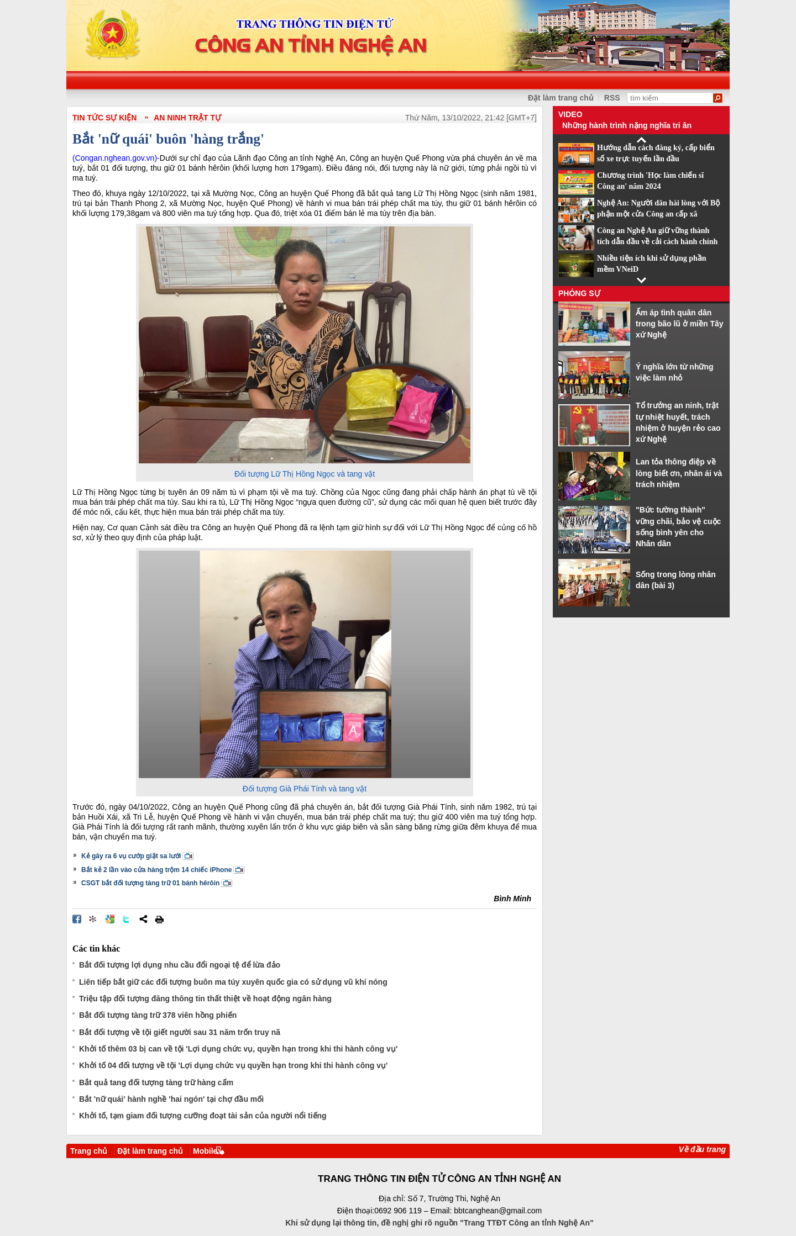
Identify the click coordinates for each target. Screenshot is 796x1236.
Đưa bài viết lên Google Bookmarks (110, 919)
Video (570, 114)
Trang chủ (88, 1151)
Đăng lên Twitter (126, 919)
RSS (612, 97)
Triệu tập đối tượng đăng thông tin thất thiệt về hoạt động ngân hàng (205, 998)
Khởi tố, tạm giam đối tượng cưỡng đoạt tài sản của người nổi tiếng (203, 1115)
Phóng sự (579, 293)
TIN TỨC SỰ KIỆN (104, 117)
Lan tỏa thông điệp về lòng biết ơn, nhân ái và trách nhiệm (679, 473)
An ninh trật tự (187, 117)
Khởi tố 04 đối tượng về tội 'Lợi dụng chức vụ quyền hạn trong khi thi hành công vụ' (233, 1065)
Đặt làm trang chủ (150, 1151)
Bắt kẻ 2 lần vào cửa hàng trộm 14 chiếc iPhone (156, 870)
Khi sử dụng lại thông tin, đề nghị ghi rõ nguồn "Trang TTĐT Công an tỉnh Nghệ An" (439, 1222)
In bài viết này (159, 919)
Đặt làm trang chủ (561, 97)
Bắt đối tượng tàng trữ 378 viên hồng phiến (158, 1015)
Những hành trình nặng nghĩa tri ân (627, 125)
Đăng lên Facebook (76, 919)
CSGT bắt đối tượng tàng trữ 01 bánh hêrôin (150, 883)
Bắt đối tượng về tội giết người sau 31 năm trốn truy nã (179, 1032)
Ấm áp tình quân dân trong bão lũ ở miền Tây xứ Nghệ (680, 324)
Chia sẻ (143, 919)
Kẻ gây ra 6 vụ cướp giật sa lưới (131, 856)
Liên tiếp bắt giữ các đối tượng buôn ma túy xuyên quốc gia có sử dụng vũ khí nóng (233, 982)
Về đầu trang (702, 1149)
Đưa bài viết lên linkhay (93, 919)
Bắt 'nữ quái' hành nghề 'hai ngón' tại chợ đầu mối (171, 1099)
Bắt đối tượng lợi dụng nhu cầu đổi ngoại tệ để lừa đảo (179, 964)
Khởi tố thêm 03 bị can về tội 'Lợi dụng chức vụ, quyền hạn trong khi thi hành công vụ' (238, 1048)
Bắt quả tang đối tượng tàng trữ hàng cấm (156, 1082)
